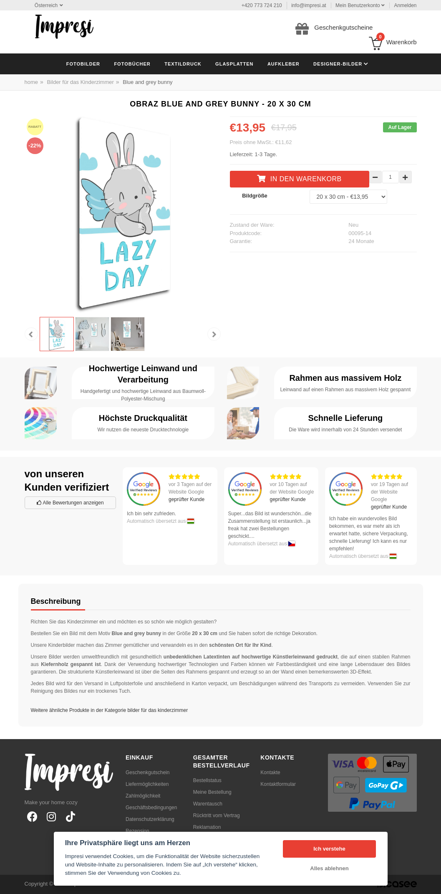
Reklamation (207, 827)
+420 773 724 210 (262, 5)
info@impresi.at (308, 5)
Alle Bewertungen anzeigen (70, 503)
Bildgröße (254, 195)
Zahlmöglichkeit (143, 796)
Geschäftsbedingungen (151, 807)
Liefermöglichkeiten (147, 784)
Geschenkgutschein (147, 772)
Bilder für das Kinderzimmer (80, 82)
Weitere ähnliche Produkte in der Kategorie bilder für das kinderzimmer (109, 710)
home (31, 82)
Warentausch (207, 804)
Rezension (137, 831)
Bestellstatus (207, 780)
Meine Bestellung (212, 792)
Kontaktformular (278, 784)
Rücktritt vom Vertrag (216, 815)
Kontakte (270, 772)
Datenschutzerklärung (150, 819)
